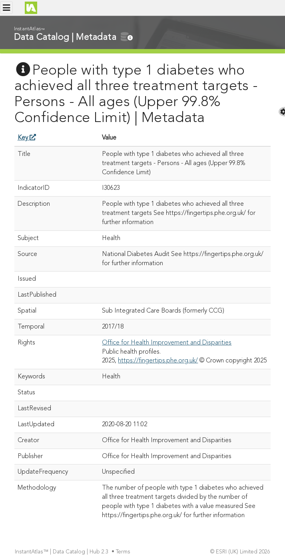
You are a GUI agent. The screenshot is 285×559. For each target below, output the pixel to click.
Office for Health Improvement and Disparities (166, 343)
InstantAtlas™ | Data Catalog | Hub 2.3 (62, 552)
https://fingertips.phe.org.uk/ (158, 361)
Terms (124, 552)
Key (27, 138)
